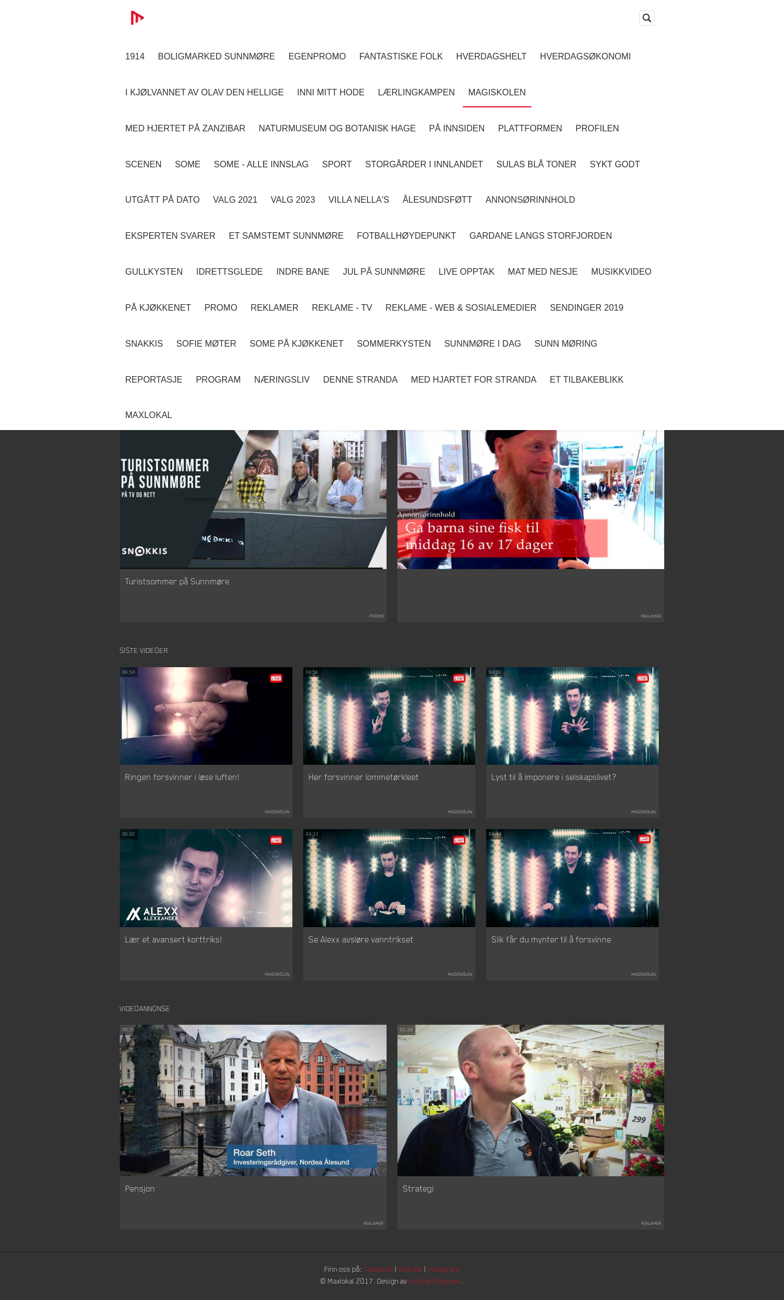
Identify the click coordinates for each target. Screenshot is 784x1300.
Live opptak (467, 271)
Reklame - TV (342, 307)
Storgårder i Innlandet (424, 164)
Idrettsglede (229, 271)
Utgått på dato (162, 199)
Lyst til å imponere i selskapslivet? (554, 777)
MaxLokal (148, 415)
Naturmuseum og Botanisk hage (337, 128)
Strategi (418, 1189)
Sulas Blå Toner (537, 164)
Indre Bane (302, 271)
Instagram (447, 1270)
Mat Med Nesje (543, 271)
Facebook (378, 1270)
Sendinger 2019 (586, 307)
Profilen (597, 128)
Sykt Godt (615, 164)
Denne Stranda (360, 379)
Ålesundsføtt (437, 199)
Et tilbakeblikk (586, 379)
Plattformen (530, 128)
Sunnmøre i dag (482, 343)
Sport (337, 164)
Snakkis (144, 343)
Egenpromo (317, 56)
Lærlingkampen (416, 92)
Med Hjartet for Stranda (474, 379)
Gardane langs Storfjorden (540, 235)
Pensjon (140, 1189)
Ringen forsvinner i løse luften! (182, 777)
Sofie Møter (206, 343)
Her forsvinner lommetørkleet (364, 777)
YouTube (412, 1270)
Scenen (143, 164)
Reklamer (274, 307)
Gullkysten (154, 271)
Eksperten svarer (170, 235)
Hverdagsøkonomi (585, 56)
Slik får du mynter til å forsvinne (551, 939)
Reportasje (153, 379)
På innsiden (457, 128)
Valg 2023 (293, 199)
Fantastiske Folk (401, 56)
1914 (135, 56)
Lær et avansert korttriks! (173, 939)
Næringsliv (282, 379)
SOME (187, 164)
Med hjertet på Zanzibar (185, 128)
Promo (220, 307)
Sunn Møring (566, 343)
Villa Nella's (358, 199)
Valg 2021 (235, 199)
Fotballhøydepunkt (406, 235)
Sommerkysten (394, 343)
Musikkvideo (621, 271)
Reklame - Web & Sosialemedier (460, 307)
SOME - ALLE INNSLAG (261, 164)
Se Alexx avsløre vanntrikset (361, 939)
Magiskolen (497, 92)
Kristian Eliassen (438, 1282)
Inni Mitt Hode (331, 92)
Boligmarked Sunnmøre (216, 56)
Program (218, 379)
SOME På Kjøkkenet (297, 343)
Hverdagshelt (491, 56)
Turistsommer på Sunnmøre (177, 581)
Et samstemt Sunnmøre (286, 235)
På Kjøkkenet (158, 307)
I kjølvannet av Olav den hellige (204, 92)
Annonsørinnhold (530, 199)
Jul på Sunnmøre (384, 271)
